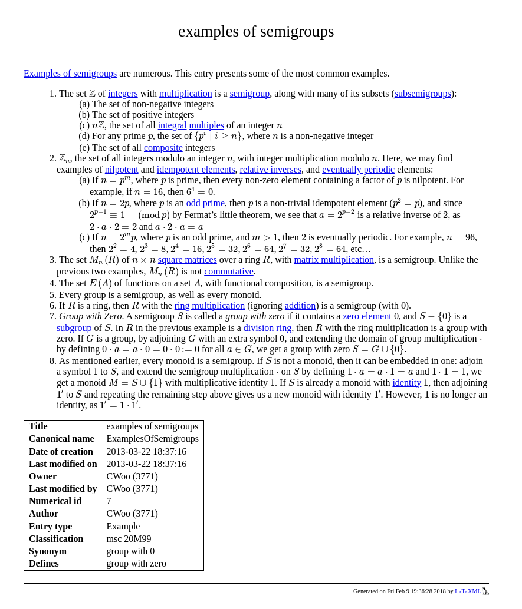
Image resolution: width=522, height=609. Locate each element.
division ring (267, 328)
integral (172, 125)
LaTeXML (472, 591)
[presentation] (92, 94)
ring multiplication (210, 305)
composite (163, 148)
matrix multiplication (334, 259)
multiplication (185, 93)
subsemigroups (423, 93)
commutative (229, 271)
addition (300, 305)
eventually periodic (358, 169)
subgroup (74, 328)
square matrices (187, 259)
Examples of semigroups (70, 73)
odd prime (205, 203)
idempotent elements (196, 169)
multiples (207, 125)
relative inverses (270, 169)
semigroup (250, 93)
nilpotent (122, 169)
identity (406, 383)
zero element (367, 316)
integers (123, 93)
